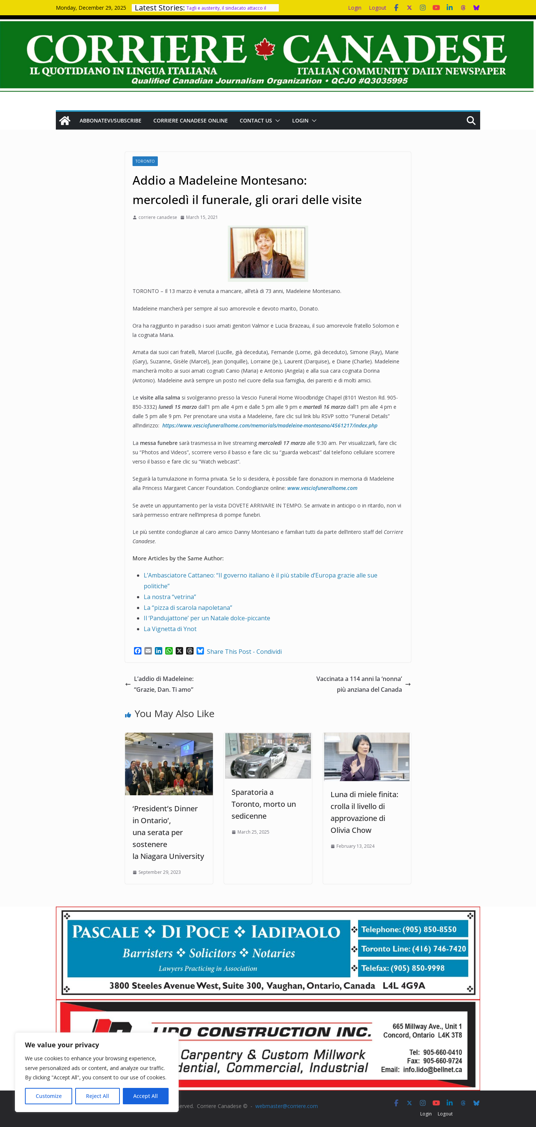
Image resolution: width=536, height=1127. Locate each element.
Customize (49, 1095)
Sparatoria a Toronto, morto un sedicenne (264, 804)
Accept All (145, 1095)
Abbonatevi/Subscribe (110, 120)
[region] (97, 1072)
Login (354, 7)
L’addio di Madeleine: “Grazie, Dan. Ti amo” (160, 684)
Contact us (256, 120)
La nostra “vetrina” (170, 597)
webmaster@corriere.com (286, 1106)
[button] (276, 120)
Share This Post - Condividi (244, 651)
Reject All (97, 1095)
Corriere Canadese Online (190, 120)
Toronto (145, 161)
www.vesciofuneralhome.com (322, 487)
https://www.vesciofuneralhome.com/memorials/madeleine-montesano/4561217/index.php (269, 425)
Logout (377, 7)
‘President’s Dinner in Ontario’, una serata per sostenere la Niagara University (168, 832)
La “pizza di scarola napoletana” (188, 608)
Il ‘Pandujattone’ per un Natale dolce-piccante (207, 618)
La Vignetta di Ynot (170, 629)
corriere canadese (157, 217)
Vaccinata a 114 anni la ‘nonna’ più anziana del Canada (363, 684)
